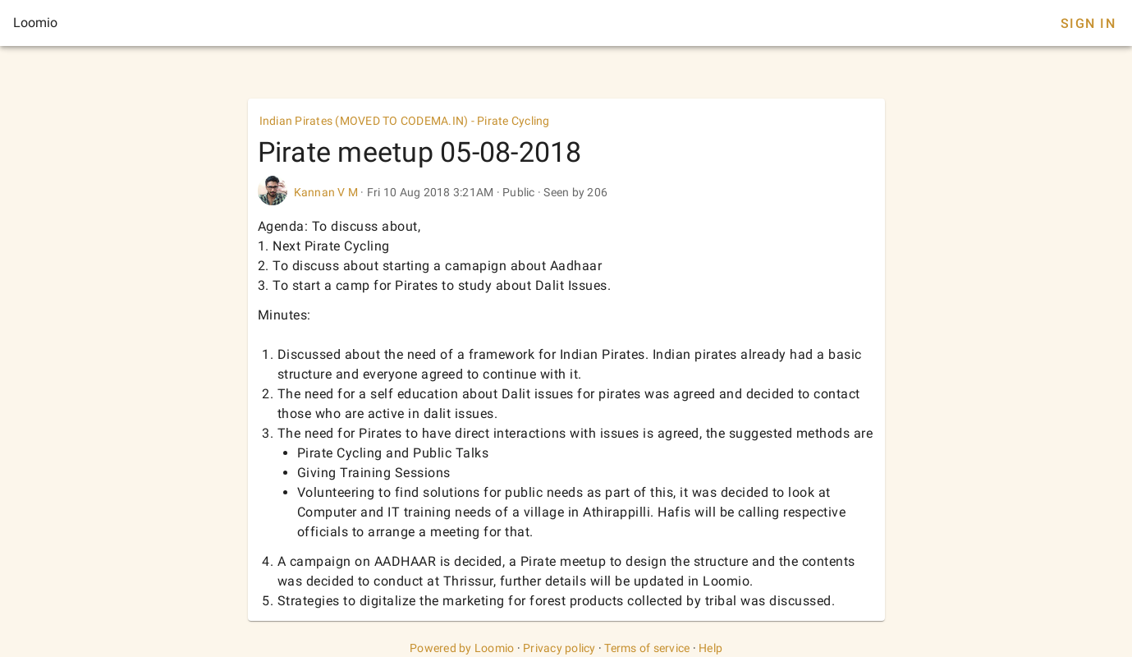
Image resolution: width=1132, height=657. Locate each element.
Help (710, 648)
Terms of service (647, 648)
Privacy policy (559, 648)
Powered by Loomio (462, 648)
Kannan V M (326, 192)
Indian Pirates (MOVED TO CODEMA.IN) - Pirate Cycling (404, 120)
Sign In (1088, 23)
